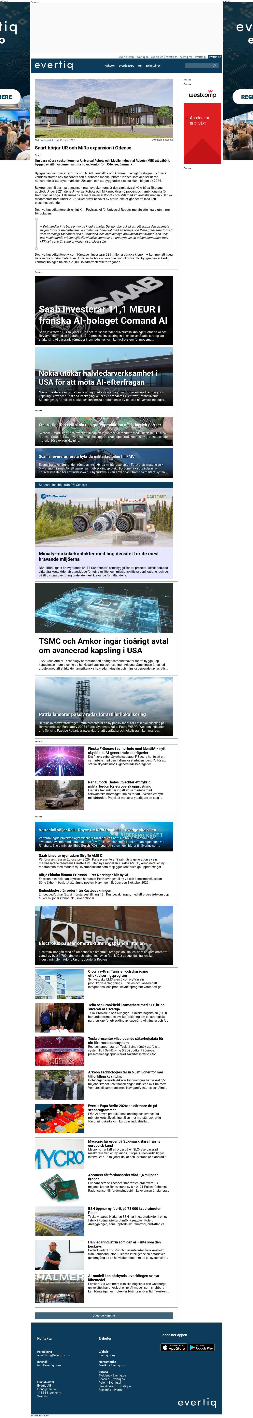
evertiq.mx (185, 57)
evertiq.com (126, 57)
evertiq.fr (170, 57)
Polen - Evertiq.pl (110, 1382)
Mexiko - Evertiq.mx (111, 1365)
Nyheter (110, 65)
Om (140, 65)
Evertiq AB (54, 66)
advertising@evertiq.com (53, 1355)
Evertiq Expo (126, 65)
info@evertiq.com (49, 1365)
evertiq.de (142, 57)
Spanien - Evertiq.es (112, 1379)
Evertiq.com (107, 1355)
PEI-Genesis (78, 485)
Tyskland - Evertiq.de (112, 1375)
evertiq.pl (200, 57)
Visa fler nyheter (103, 1316)
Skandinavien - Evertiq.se (115, 1386)
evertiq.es (157, 57)
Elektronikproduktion (46, 140)
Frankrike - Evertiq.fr (112, 1390)
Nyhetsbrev (153, 65)
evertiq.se (215, 57)
